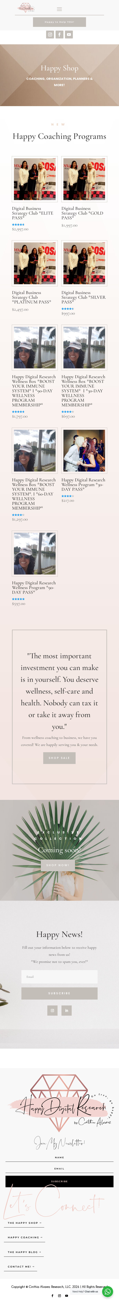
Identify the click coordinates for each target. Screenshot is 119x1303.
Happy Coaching (23, 1237)
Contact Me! (19, 1266)
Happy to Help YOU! (59, 22)
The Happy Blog (23, 1252)
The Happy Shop (23, 1222)
